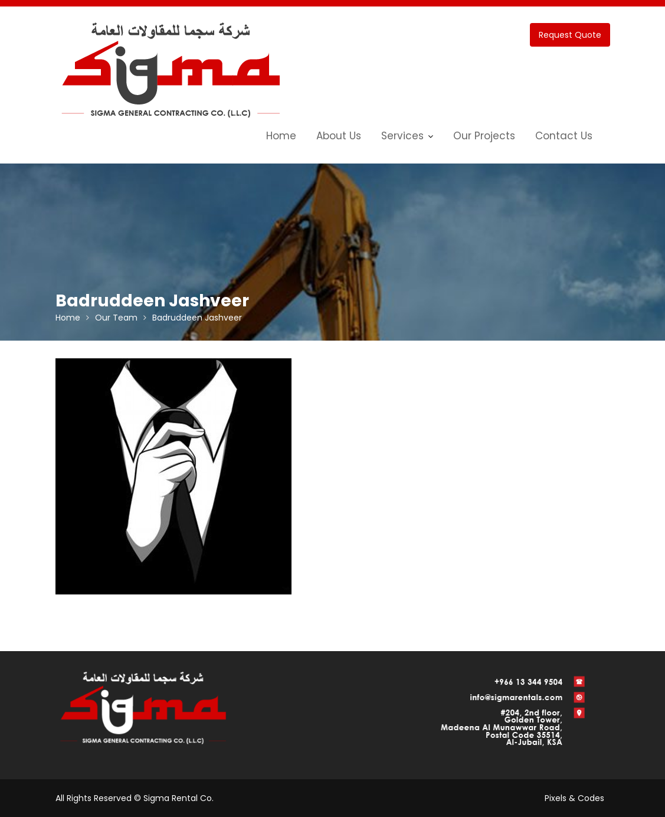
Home (281, 136)
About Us (338, 136)
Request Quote (570, 35)
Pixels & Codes (574, 798)
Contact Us (563, 136)
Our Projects (484, 136)
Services (402, 136)
